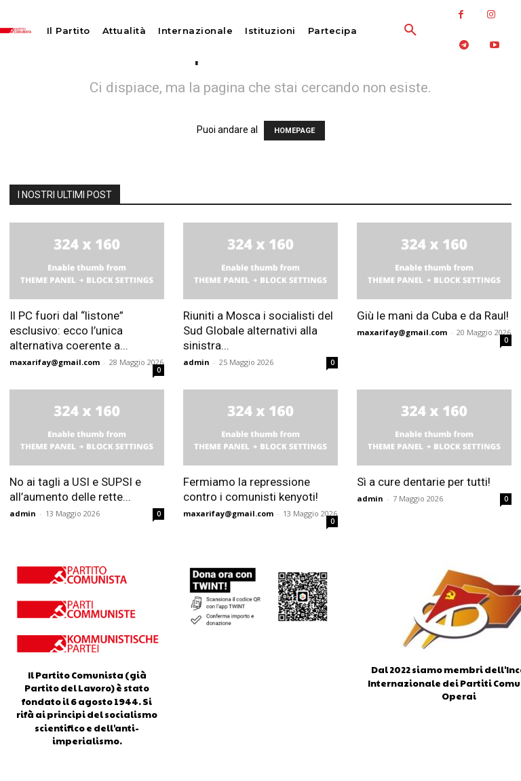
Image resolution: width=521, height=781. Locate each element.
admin (196, 362)
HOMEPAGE (294, 130)
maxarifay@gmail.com (54, 362)
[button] (383, 30)
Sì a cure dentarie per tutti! (423, 482)
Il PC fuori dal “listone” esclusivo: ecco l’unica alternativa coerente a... (68, 330)
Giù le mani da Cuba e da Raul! (433, 315)
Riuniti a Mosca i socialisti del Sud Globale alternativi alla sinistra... (258, 330)
